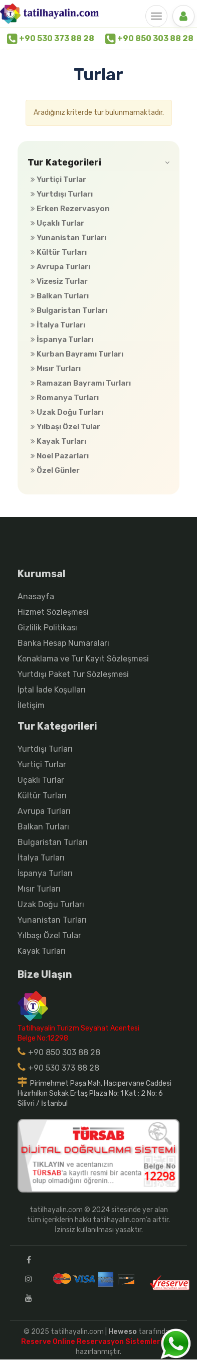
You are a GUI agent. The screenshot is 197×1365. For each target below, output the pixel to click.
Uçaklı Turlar (57, 223)
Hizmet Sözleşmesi (53, 612)
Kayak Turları (58, 441)
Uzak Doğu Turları (67, 412)
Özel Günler (55, 470)
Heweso (122, 1331)
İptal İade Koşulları (52, 690)
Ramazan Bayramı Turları (81, 383)
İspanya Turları (62, 339)
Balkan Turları (60, 295)
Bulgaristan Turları (69, 310)
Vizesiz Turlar (59, 281)
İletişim (31, 705)
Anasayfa (36, 596)
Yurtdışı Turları (62, 194)
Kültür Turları (59, 252)
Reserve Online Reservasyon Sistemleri (94, 1341)
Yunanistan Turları (68, 237)
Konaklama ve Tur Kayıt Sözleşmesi (83, 658)
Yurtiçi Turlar (58, 179)
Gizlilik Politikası (47, 627)
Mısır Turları (56, 368)
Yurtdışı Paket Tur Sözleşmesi (73, 674)
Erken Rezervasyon (70, 208)
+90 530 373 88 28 (50, 39)
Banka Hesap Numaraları (63, 643)
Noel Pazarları (60, 455)
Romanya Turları (65, 397)
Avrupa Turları (60, 266)
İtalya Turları (58, 324)
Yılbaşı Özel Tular (65, 426)
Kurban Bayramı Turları (77, 354)
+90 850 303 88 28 (149, 39)
